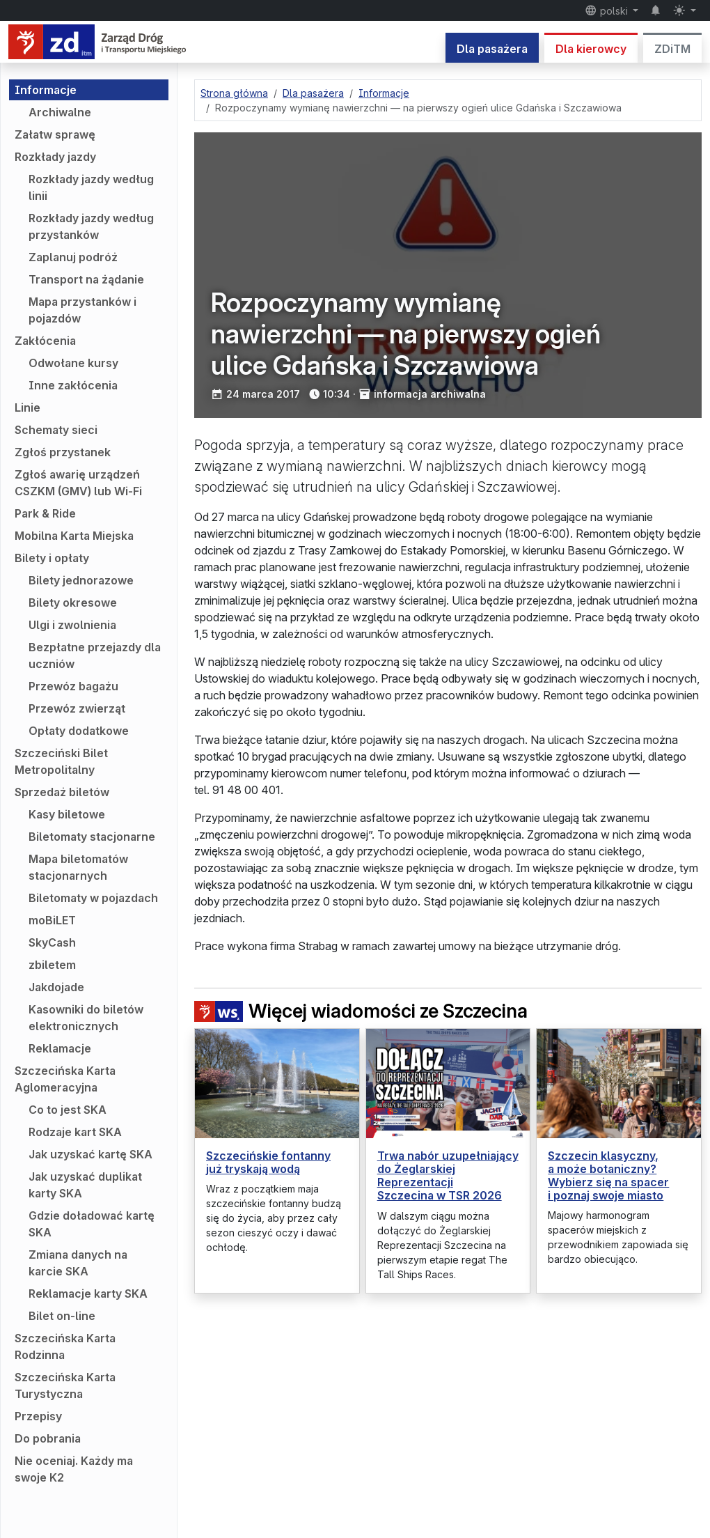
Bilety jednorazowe (81, 580)
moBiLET (52, 920)
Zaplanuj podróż (73, 257)
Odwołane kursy (73, 363)
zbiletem (52, 965)
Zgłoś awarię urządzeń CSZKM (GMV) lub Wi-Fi (78, 482)
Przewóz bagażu (73, 686)
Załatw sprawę (55, 134)
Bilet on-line (62, 1316)
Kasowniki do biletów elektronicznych (86, 1017)
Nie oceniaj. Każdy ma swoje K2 (74, 1469)
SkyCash (52, 942)
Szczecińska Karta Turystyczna (65, 1385)
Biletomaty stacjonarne (92, 837)
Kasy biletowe (67, 814)
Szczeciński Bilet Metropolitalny (61, 761)
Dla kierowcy (590, 49)
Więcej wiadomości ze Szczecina (361, 1011)
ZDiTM (672, 49)
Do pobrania (48, 1438)
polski (608, 10)
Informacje (46, 90)
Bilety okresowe (73, 602)
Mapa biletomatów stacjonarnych (78, 867)
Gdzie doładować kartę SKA (92, 1224)
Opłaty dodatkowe (79, 731)
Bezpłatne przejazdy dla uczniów (95, 655)
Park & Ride (45, 513)
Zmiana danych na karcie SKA (78, 1263)
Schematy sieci (56, 430)
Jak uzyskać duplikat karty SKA (85, 1185)
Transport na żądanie (86, 279)
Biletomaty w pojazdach (93, 898)
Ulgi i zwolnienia (72, 625)
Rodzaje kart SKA (75, 1132)
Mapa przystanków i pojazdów (82, 310)
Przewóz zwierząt (77, 708)
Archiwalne (60, 112)
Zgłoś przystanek (63, 452)
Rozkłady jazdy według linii (91, 187)
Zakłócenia (45, 341)
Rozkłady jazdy (55, 157)
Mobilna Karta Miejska (74, 536)
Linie (27, 407)
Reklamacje (60, 1048)
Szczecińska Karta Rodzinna (65, 1346)
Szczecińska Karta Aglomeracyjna (65, 1079)
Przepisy (38, 1416)
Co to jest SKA (67, 1110)
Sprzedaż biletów (62, 792)
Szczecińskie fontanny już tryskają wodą (268, 1162)
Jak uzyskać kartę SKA (90, 1154)
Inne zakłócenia (73, 385)
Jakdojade (56, 987)
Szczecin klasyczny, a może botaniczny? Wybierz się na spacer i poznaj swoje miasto (608, 1176)
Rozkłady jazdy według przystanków (91, 226)
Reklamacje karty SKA (88, 1293)
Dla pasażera (492, 49)
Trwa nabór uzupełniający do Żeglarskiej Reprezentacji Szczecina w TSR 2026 (448, 1176)
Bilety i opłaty (52, 558)
